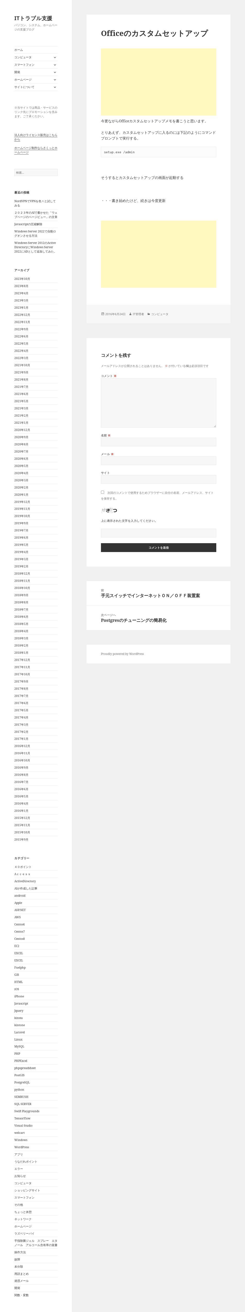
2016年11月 (22, 753)
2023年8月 (21, 286)
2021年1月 (21, 423)
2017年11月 (22, 667)
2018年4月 (21, 631)
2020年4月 (21, 473)
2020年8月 (21, 444)
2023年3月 (21, 300)
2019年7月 (21, 530)
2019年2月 (21, 566)
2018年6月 (21, 617)
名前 (106, 435)
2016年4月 (21, 803)
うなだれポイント (25, 1161)
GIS (16, 975)
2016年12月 (22, 746)
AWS (17, 917)
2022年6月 (21, 336)
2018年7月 (21, 609)
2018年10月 (22, 588)
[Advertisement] (158, 82)
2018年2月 (21, 645)
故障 (17, 1259)
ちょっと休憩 (23, 1212)
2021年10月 (22, 365)
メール (107, 454)
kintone (19, 1025)
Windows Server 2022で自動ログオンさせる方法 (35, 233)
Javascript (21, 1003)
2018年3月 (21, 638)
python (19, 1090)
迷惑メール (21, 1281)
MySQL (19, 1046)
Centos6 (19, 924)
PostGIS (19, 1075)
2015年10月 (22, 832)
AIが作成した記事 (25, 888)
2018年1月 (21, 653)
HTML (18, 982)
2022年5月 (21, 343)
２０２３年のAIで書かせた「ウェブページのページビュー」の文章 (35, 215)
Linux (18, 1039)
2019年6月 (21, 537)
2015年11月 (22, 825)
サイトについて (24, 87)
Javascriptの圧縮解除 (28, 224)
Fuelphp (20, 967)
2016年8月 (21, 775)
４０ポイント (23, 867)
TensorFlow (22, 1118)
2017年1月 (21, 739)
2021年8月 (21, 379)
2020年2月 (21, 487)
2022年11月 (22, 322)
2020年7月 (21, 451)
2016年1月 (21, 811)
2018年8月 (21, 602)
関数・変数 (21, 1295)
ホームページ (23, 79)
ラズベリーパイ (24, 1233)
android (19, 896)
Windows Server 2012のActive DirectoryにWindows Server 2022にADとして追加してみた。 (35, 247)
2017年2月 (21, 732)
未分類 (18, 1267)
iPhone (19, 996)
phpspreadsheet (25, 1068)
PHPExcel (20, 1061)
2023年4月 (21, 293)
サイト (105, 473)
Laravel (19, 1032)
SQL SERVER (22, 1104)
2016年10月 (22, 760)
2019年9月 (21, 523)
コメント (109, 376)
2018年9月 (21, 595)
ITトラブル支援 (33, 18)
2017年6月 (21, 703)
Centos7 (19, 932)
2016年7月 (21, 782)
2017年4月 (21, 717)
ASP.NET (20, 910)
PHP (17, 1054)
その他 (18, 1205)
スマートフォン (24, 65)
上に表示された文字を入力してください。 (129, 521)
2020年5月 (21, 466)
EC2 (16, 946)
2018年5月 (21, 624)
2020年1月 (21, 495)
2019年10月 (22, 516)
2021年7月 (21, 387)
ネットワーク (23, 1219)
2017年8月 (21, 689)
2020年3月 (21, 480)
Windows (20, 1140)
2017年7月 (21, 696)
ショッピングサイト (27, 1190)
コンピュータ (23, 57)
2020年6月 (21, 459)
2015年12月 (22, 818)
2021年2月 (21, 415)
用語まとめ (21, 1274)
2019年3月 (21, 559)
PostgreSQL (22, 1082)
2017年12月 (22, 660)
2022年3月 (21, 358)
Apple (18, 903)
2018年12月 (22, 573)
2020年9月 (21, 437)
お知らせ (20, 1176)
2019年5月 (21, 545)
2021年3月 (21, 408)
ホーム (18, 50)
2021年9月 (21, 372)
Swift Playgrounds (26, 1111)
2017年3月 (21, 725)
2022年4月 (21, 351)
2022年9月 (21, 329)
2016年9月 (21, 767)
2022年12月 (22, 315)
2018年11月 (22, 581)
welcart (19, 1133)
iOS (16, 989)
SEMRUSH (21, 1097)
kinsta (18, 1018)
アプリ (18, 1154)
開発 (17, 72)
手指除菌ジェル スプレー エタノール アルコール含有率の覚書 (35, 1243)
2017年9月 (21, 681)
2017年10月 (22, 674)
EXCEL (18, 953)
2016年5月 (21, 796)
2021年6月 (21, 394)
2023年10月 (22, 279)
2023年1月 (21, 308)
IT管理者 (138, 314)
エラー (18, 1169)
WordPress (21, 1147)
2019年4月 (21, 552)
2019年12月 (22, 502)
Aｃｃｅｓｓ (22, 874)
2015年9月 (21, 839)
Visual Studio (23, 1126)
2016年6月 (21, 789)
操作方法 (20, 1252)
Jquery (18, 1011)
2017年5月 (21, 710)
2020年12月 (22, 430)
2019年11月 (22, 509)
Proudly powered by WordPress (122, 654)
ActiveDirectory (25, 881)
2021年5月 (21, 401)
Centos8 (19, 939)
